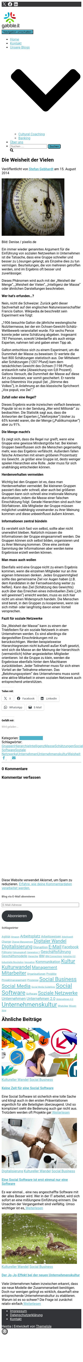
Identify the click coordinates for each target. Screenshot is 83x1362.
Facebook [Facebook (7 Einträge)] (70, 947)
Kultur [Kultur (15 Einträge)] (68, 961)
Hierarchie (21, 746)
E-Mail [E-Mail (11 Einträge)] (55, 946)
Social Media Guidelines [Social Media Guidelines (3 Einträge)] (43, 987)
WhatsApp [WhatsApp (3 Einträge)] (63, 1006)
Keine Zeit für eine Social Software (28, 1088)
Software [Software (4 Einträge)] (31, 993)
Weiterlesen (60, 1112)
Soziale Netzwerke (14, 752)
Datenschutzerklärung (26, 1315)
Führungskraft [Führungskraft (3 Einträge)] (19, 952)
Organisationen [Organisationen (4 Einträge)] (36, 973)
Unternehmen (27, 754)
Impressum (18, 1311)
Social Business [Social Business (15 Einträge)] (58, 979)
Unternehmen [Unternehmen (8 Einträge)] (14, 998)
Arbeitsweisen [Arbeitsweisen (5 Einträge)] (51, 936)
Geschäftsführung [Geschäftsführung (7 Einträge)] (56, 952)
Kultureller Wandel (15, 1080)
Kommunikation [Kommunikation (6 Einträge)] (48, 962)
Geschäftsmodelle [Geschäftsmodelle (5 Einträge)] (14, 956)
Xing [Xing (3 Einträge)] (4, 1010)
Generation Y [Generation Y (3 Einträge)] (33, 952)
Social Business (31, 738)
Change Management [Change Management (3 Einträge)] (22, 941)
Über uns (16, 142)
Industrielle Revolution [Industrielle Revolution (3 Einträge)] (13, 962)
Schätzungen (64, 746)
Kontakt (16, 43)
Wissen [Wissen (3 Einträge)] (72, 1006)
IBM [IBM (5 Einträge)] (42, 956)
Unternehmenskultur (52, 754)
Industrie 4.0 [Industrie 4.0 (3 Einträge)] (69, 956)
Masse (50, 746)
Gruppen (8, 746)
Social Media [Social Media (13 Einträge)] (16, 986)
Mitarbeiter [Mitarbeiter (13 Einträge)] (14, 973)
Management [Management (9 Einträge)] (44, 967)
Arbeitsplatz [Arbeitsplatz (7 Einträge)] (30, 936)
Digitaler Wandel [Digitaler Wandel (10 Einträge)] (50, 941)
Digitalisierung (12, 1171)
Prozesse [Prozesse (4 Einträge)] (32, 980)
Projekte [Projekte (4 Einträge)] (51, 973)
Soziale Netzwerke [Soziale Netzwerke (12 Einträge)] (58, 993)
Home (14, 39)
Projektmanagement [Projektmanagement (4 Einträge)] (14, 980)
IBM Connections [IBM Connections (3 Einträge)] (53, 956)
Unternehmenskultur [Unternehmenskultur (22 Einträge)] (29, 1004)
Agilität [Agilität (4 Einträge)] (6, 936)
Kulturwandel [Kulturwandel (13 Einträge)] (16, 967)
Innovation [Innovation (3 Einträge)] (29, 962)
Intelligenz (37, 746)
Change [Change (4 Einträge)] (6, 941)
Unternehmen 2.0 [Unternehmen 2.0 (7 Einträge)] (41, 998)
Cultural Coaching (31, 134)
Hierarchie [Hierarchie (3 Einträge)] (33, 956)
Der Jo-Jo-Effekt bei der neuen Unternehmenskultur (41, 1275)
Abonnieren (17, 916)
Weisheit (74, 754)
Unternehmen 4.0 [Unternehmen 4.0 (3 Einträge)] (64, 999)
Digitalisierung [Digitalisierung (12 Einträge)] (17, 947)
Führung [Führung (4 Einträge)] (7, 952)
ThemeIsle (43, 1326)
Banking (24, 138)
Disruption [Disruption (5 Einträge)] (40, 947)
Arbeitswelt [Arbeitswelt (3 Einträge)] (67, 936)
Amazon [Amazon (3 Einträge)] (15, 936)
